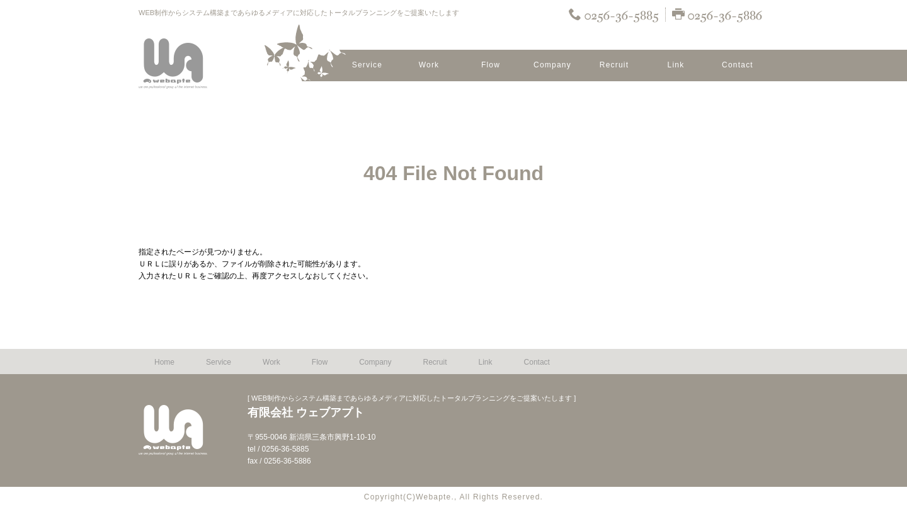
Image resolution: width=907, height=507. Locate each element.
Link (676, 64)
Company (552, 64)
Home (164, 362)
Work (429, 64)
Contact (737, 64)
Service (367, 64)
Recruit (614, 64)
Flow (490, 64)
